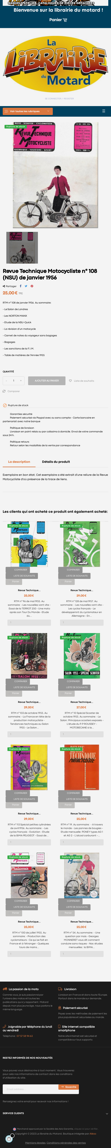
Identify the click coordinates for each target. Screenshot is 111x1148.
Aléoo (93, 1134)
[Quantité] (13, 380)
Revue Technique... (29, 590)
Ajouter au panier (47, 381)
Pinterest (32, 286)
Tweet (26, 286)
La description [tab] (19, 462)
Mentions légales (35, 1143)
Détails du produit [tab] (56, 462)
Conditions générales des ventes (66, 1143)
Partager (20, 286)
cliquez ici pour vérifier (86, 1129)
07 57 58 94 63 (25, 1036)
